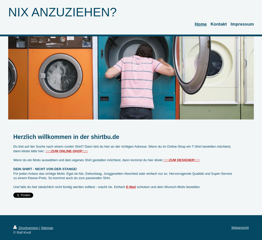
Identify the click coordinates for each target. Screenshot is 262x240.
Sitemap (47, 228)
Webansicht (240, 228)
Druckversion (26, 228)
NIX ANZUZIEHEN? (62, 12)
